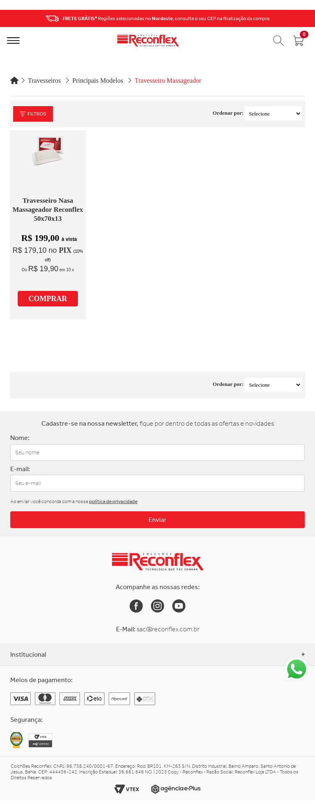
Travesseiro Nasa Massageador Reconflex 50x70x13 (47, 209)
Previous (8, 18)
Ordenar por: (228, 113)
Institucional (157, 654)
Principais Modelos (97, 80)
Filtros (33, 113)
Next (306, 18)
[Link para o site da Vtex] (126, 789)
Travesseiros (44, 80)
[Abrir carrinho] (298, 40)
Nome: (20, 438)
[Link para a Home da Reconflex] (157, 562)
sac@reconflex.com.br (168, 629)
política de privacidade (113, 501)
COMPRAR (48, 299)
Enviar (157, 520)
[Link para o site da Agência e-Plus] (176, 789)
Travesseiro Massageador (168, 80)
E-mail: (20, 469)
